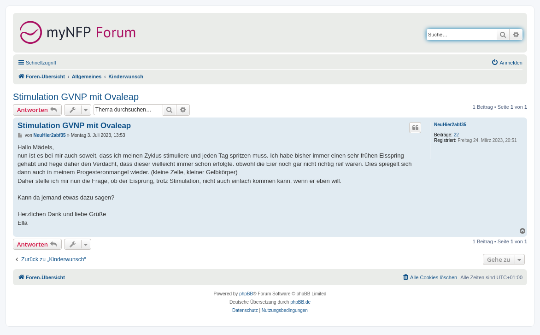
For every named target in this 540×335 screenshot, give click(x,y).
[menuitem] (506, 62)
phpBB (246, 293)
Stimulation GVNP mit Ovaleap (76, 97)
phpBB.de (300, 302)
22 (456, 134)
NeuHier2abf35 (450, 124)
